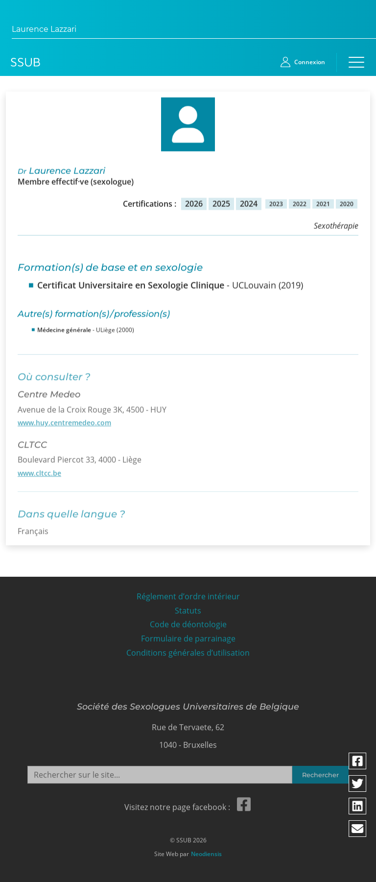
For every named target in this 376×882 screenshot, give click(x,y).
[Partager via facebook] (358, 761)
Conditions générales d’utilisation (188, 650)
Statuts (188, 608)
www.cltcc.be (39, 470)
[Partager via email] (358, 828)
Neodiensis (206, 852)
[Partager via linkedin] (358, 806)
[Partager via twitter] (358, 783)
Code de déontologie (188, 622)
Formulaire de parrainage (188, 636)
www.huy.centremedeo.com (64, 419)
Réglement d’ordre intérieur (188, 594)
